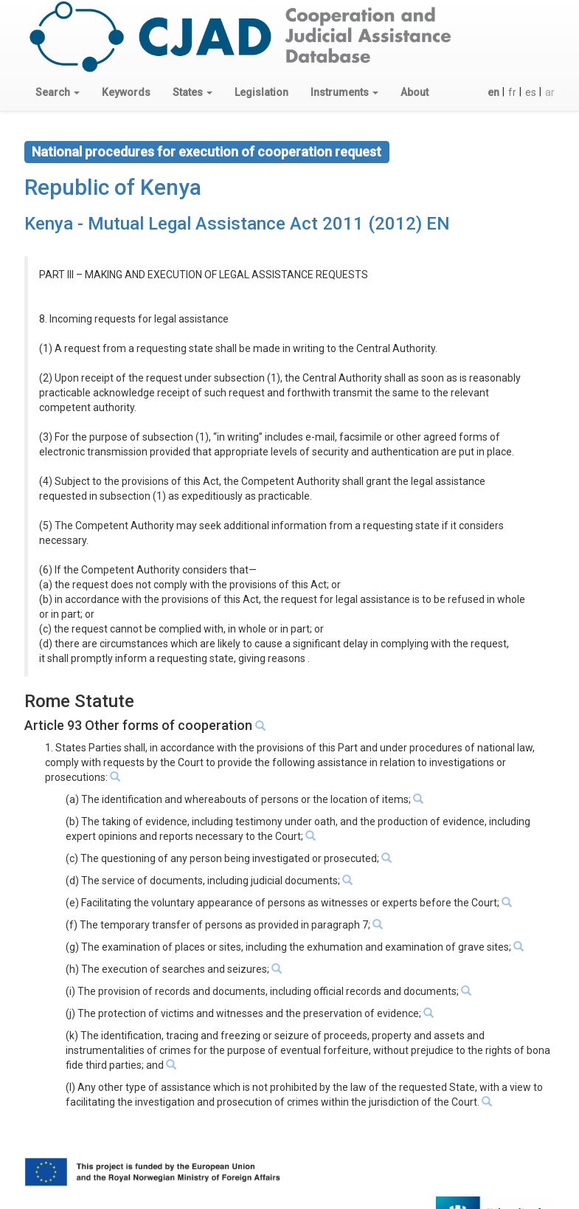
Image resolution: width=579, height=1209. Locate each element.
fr (512, 92)
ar (550, 92)
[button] (57, 92)
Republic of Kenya (112, 187)
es (530, 92)
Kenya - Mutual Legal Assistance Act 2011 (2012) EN (237, 223)
